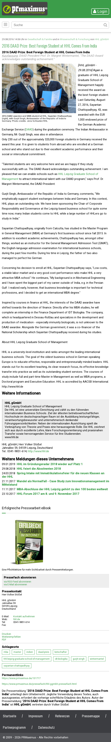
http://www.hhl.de (38, 451)
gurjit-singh (79, 659)
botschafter (61, 652)
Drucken (6, 633)
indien (29, 652)
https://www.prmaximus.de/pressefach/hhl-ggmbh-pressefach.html (39, 683)
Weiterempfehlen (11, 636)
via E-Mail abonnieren (15, 584)
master (17, 652)
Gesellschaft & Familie (40, 39)
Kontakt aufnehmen (24, 616)
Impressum (36, 716)
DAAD (29, 129)
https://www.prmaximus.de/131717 (21, 678)
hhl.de (16, 619)
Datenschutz (46, 727)
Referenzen (62, 716)
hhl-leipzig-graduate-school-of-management (27, 659)
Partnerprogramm (14, 727)
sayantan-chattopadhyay (17, 665)
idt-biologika (61, 659)
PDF (4, 639)
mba (6, 652)
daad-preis (43, 652)
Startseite (9, 716)
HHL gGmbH (102, 39)
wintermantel (97, 659)
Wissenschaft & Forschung (75, 39)
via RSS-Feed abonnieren (17, 581)
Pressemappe (91, 716)
